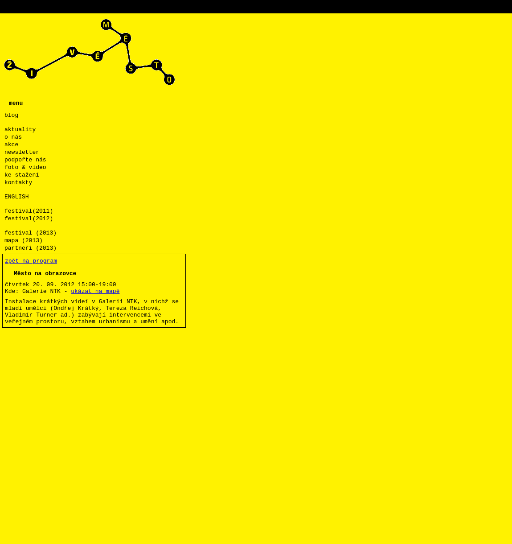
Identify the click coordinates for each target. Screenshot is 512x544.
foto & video (25, 167)
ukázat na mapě (95, 291)
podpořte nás (25, 160)
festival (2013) (30, 233)
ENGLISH (16, 197)
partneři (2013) (30, 248)
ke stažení (21, 175)
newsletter (21, 152)
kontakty (18, 182)
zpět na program (31, 261)
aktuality (20, 129)
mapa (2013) (23, 240)
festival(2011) (28, 211)
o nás (13, 137)
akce (11, 144)
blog (11, 115)
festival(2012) (28, 218)
